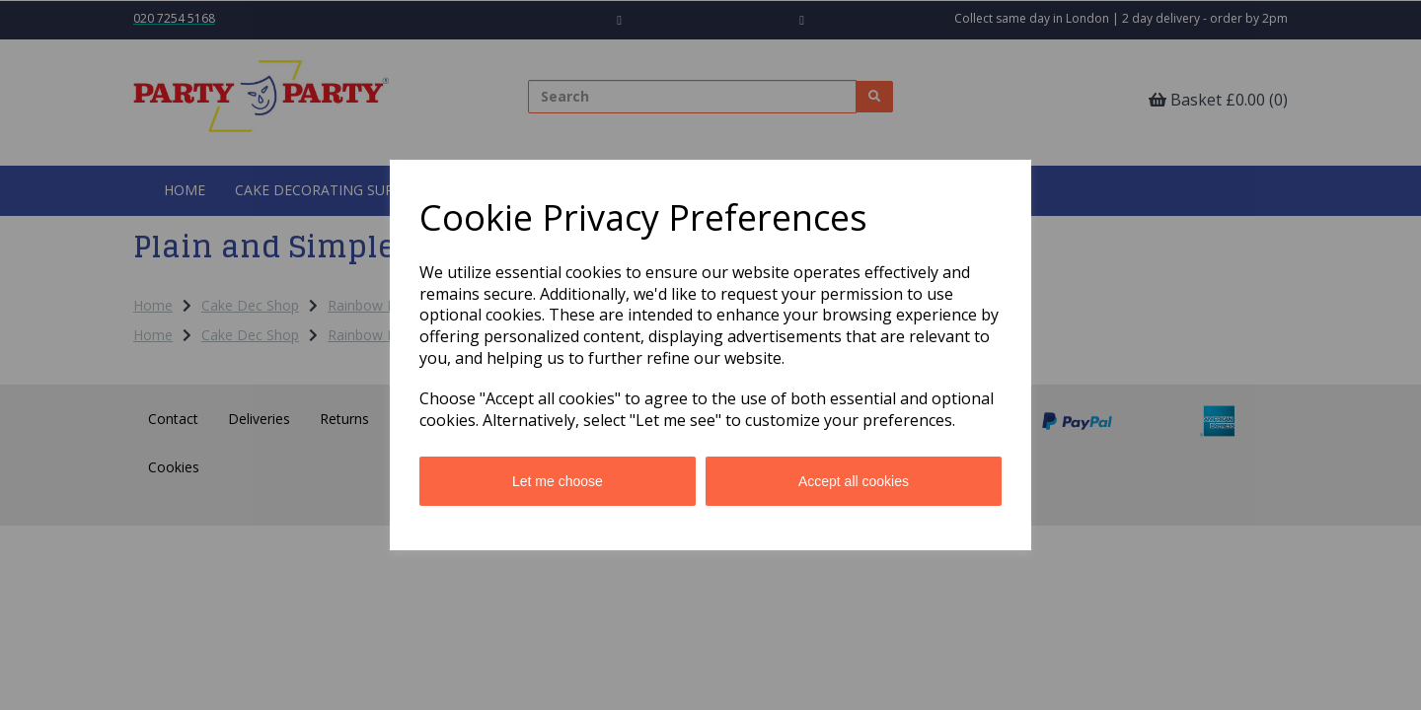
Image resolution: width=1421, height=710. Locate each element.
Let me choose (557, 481)
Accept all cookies (853, 481)
